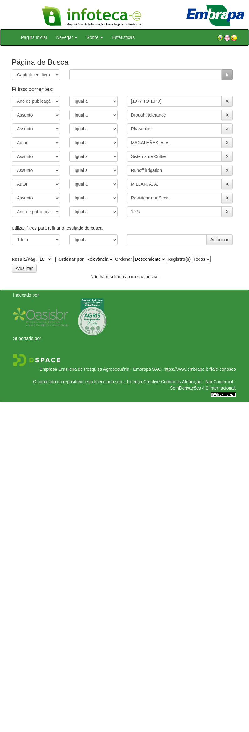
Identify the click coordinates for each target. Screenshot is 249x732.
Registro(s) (179, 259)
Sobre (95, 37)
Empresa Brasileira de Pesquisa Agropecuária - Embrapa (95, 369)
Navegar (66, 37)
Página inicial (34, 37)
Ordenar (123, 259)
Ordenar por (71, 259)
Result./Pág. (24, 259)
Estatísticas (123, 37)
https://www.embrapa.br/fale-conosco (200, 369)
